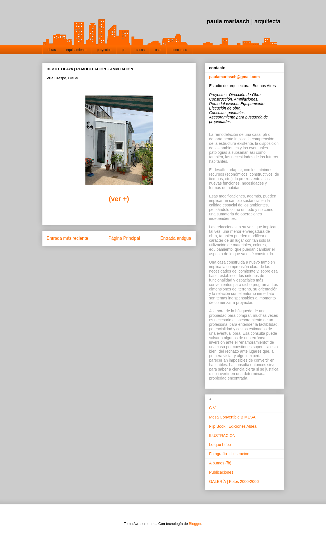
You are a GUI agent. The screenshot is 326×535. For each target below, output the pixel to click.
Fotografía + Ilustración (229, 454)
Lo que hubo (220, 444)
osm (158, 50)
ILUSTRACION (222, 435)
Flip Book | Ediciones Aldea (233, 426)
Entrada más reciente (67, 238)
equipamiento (76, 50)
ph (123, 50)
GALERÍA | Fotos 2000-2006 (234, 481)
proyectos (104, 50)
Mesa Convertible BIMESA (232, 417)
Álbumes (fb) (220, 463)
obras (52, 50)
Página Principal (124, 238)
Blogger (195, 524)
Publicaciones (221, 472)
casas (140, 50)
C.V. (212, 408)
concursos (179, 50)
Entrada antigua (175, 238)
